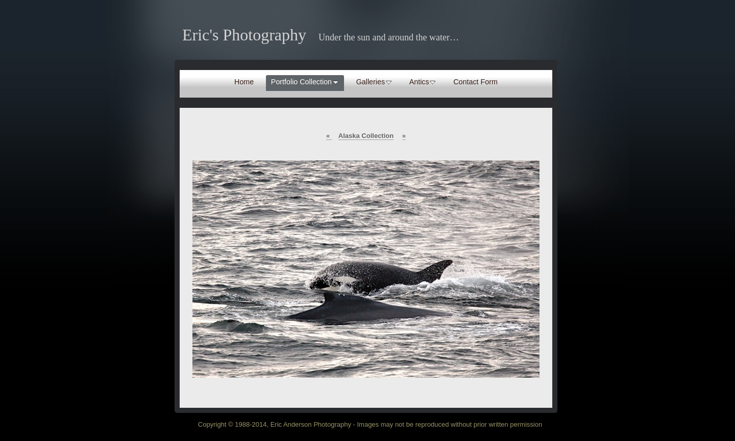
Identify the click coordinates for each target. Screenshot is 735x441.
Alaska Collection (366, 136)
